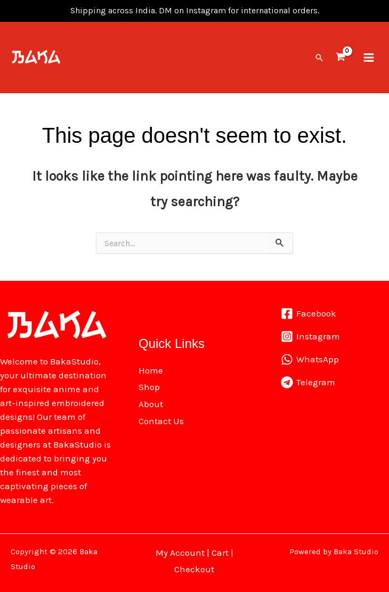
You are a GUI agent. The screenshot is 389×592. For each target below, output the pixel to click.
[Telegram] (308, 380)
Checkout (194, 567)
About (151, 401)
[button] (319, 56)
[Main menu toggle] (368, 56)
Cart (220, 550)
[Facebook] (308, 311)
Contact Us (161, 418)
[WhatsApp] (310, 357)
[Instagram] (310, 334)
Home (151, 368)
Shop (149, 384)
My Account (180, 550)
